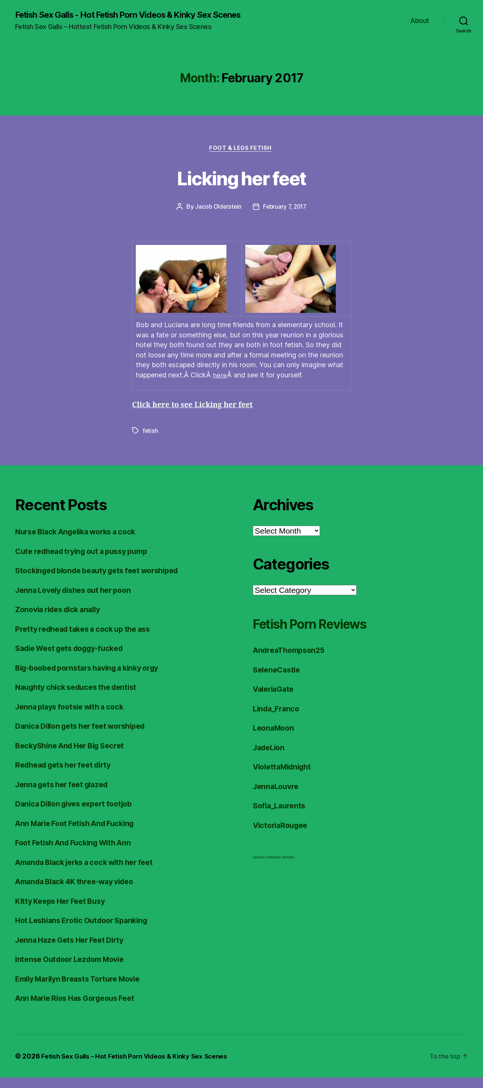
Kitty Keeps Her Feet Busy (64, 911)
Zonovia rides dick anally (62, 620)
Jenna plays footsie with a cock (74, 717)
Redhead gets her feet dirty (67, 775)
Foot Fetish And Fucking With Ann (78, 853)
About (419, 25)
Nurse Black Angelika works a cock (81, 542)
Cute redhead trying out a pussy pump (87, 561)
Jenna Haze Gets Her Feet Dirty (74, 950)
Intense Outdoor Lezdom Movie (74, 970)
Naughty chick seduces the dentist (81, 698)
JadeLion (270, 758)
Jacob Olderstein (217, 217)
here (219, 386)
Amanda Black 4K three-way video (80, 892)
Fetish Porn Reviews (321, 634)
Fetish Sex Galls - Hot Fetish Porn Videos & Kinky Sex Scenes (123, 20)
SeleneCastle (278, 680)
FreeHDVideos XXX (273, 867)
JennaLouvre (277, 797)
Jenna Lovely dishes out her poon (78, 600)
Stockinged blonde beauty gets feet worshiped (104, 581)
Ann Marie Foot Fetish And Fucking (80, 834)
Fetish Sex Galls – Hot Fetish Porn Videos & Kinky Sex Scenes (138, 1067)
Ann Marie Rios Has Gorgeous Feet (80, 1009)
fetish (150, 441)
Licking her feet (241, 187)
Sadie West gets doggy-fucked (74, 659)
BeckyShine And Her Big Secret (74, 756)
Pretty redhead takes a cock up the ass (88, 639)
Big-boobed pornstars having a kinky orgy (94, 678)
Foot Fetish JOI (259, 867)
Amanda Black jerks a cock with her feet (90, 872)
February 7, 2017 (285, 217)
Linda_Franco (278, 719)
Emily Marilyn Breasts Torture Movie (83, 989)
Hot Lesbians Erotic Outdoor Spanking (86, 931)
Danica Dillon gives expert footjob (79, 814)
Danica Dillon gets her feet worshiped (86, 737)
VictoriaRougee (282, 835)
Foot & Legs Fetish (241, 158)
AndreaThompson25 (292, 661)
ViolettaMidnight (285, 777)
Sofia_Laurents (281, 816)
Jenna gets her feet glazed (66, 795)
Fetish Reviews (288, 867)
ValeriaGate (275, 700)
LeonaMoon (275, 738)
